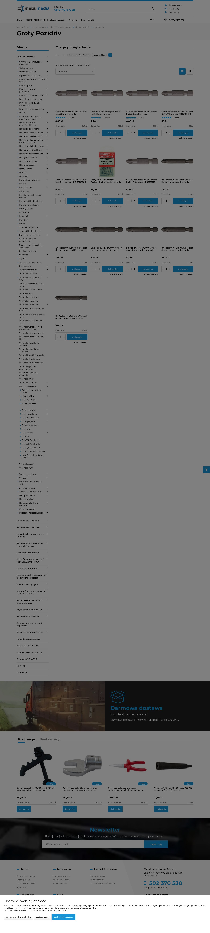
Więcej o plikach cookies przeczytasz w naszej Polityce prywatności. (36, 910)
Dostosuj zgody (42, 917)
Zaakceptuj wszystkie (63, 917)
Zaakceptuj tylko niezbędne (18, 917)
